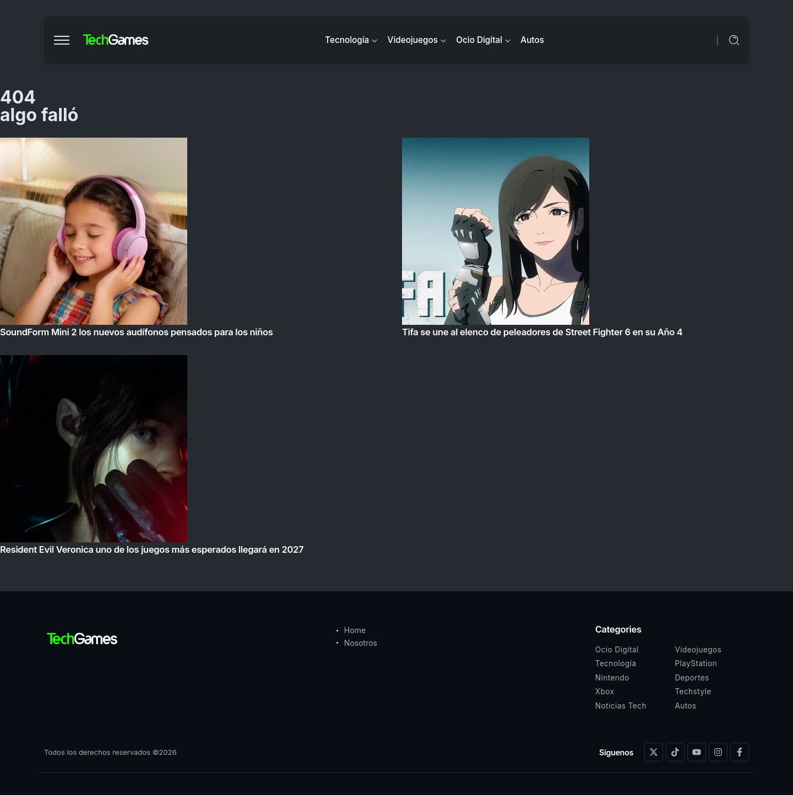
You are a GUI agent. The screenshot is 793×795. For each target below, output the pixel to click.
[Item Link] (396, 349)
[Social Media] (653, 752)
